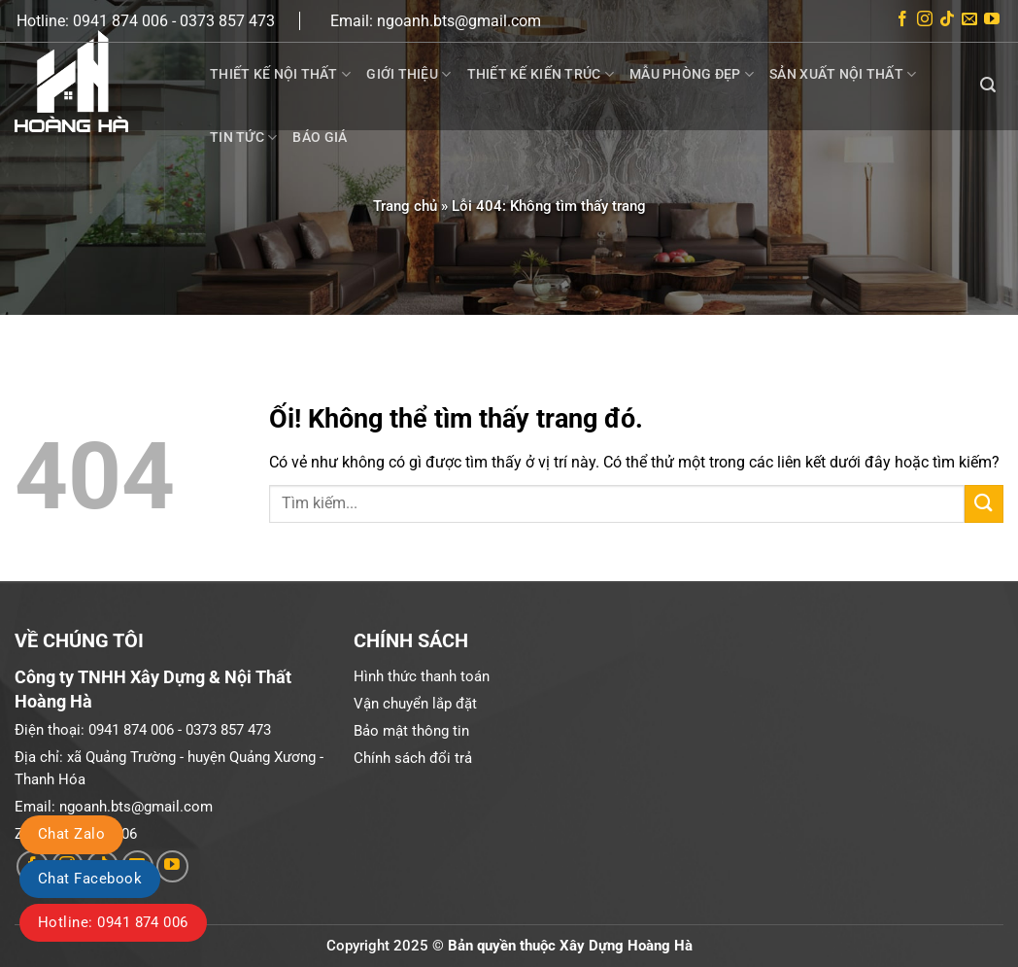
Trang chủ (405, 206)
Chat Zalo (71, 834)
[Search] (987, 85)
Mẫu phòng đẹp (691, 74)
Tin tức (243, 137)
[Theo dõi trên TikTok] (947, 21)
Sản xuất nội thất (842, 74)
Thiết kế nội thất (280, 74)
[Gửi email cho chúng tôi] (969, 21)
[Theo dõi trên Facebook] (902, 21)
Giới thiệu (408, 74)
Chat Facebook (90, 878)
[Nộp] (984, 504)
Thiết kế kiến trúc (541, 74)
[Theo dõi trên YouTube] (992, 21)
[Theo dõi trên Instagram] (925, 21)
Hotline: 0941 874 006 (113, 922)
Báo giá (319, 137)
